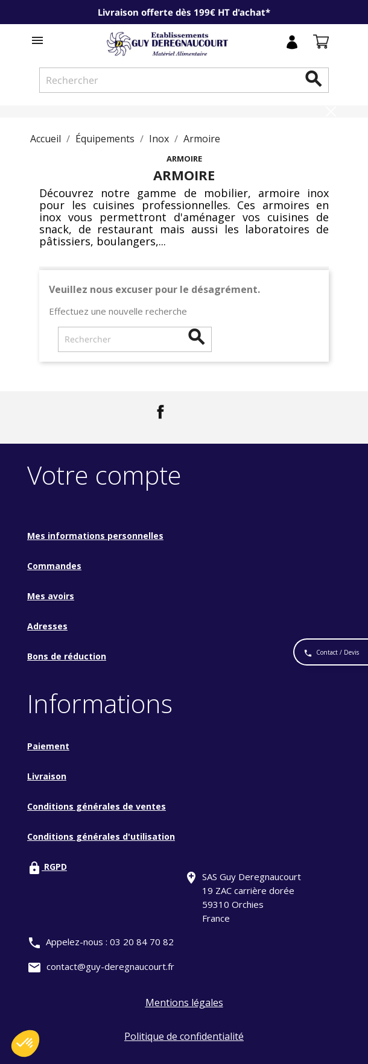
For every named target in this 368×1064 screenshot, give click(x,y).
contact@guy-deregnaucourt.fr (110, 966)
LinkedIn (196, 411)
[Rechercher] (184, 80)
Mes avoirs (50, 596)
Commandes (54, 565)
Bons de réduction (66, 656)
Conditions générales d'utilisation (101, 836)
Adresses (47, 626)
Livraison (46, 776)
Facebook (160, 411)
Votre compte (104, 475)
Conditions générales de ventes (96, 806)
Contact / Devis (331, 653)
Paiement (48, 746)
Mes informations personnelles (95, 535)
